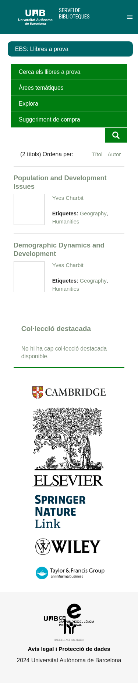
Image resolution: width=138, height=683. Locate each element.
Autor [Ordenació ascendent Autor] (114, 154)
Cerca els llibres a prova (49, 72)
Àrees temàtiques (41, 88)
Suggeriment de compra (49, 119)
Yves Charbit (68, 198)
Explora (28, 103)
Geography (93, 213)
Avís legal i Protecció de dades (69, 649)
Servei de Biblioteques (74, 13)
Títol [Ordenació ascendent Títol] (98, 154)
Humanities (65, 222)
